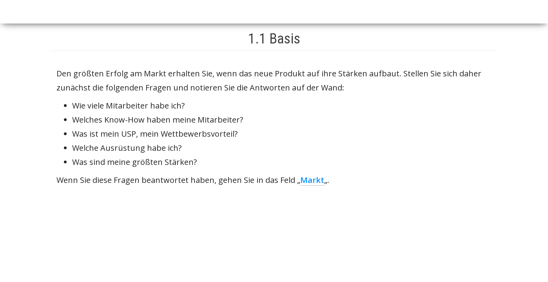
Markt (312, 180)
